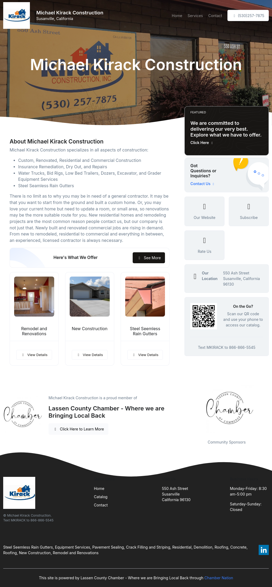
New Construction (90, 328)
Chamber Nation (218, 578)
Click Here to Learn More (78, 429)
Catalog (101, 496)
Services (195, 15)
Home (177, 15)
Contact (215, 15)
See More (149, 257)
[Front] (17, 15)
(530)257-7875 (248, 15)
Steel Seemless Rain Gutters (145, 331)
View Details (34, 355)
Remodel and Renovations (34, 331)
